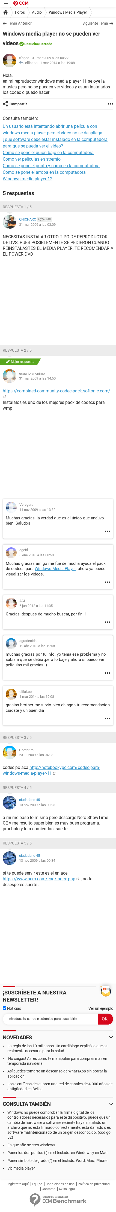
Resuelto (31, 44)
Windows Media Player (68, 12)
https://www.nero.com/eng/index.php (39, 878)
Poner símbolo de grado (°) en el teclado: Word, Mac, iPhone (57, 1160)
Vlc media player (21, 1168)
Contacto (48, 1189)
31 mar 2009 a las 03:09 (37, 224)
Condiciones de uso (60, 1184)
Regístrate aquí (18, 1184)
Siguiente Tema (95, 23)
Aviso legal (67, 1189)
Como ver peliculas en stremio (32, 159)
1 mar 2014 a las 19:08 (57, 63)
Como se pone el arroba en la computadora (44, 172)
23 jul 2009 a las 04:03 (36, 755)
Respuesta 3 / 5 (17, 737)
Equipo (37, 1184)
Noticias (12, 1008)
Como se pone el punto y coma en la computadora (51, 165)
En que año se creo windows (31, 1145)
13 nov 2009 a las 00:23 (37, 805)
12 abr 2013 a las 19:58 (37, 646)
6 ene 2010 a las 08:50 (36, 555)
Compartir (18, 104)
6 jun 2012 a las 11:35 (36, 606)
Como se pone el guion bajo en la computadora (48, 152)
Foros (20, 12)
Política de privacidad (94, 1184)
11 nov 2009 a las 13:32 (37, 510)
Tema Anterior (20, 23)
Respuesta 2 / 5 (17, 350)
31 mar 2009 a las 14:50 (37, 378)
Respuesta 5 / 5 (17, 843)
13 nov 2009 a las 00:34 (37, 860)
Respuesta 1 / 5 (17, 207)
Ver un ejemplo (100, 1008)
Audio (37, 12)
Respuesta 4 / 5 (17, 787)
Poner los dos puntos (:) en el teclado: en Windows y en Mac (57, 1152)
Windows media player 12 (27, 178)
